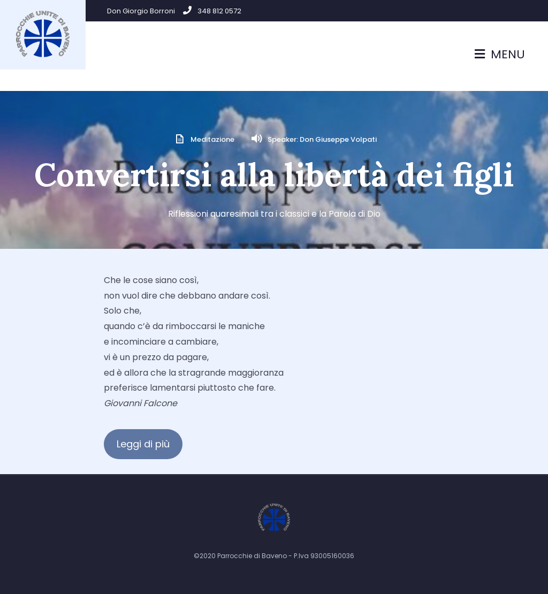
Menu (500, 54)
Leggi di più (143, 444)
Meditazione (212, 139)
